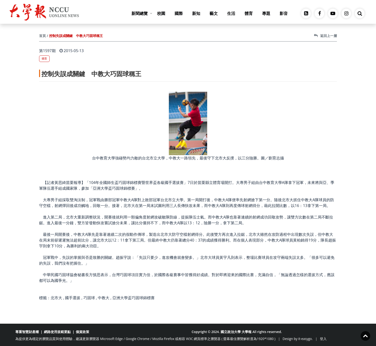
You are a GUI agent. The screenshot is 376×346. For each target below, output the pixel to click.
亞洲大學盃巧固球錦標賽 (133, 297)
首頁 (42, 35)
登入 (323, 338)
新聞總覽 (141, 13)
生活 (231, 13)
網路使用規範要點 (57, 331)
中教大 (103, 297)
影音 (284, 13)
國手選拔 (72, 297)
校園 (161, 13)
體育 (249, 13)
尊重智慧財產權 (27, 331)
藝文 (214, 13)
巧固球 (89, 297)
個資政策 (82, 331)
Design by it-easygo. (298, 338)
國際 (179, 13)
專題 (266, 13)
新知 (196, 13)
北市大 (56, 297)
